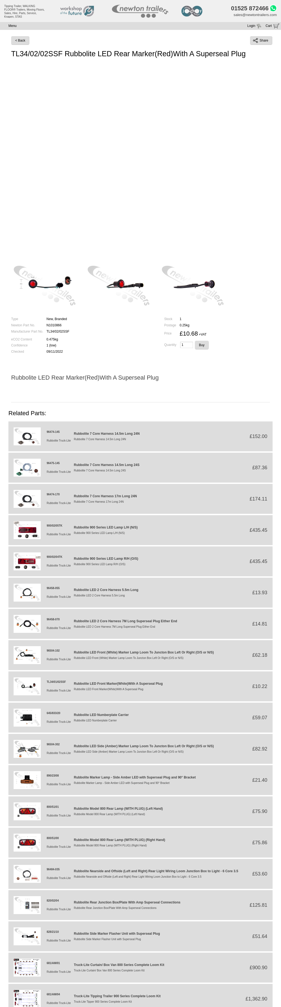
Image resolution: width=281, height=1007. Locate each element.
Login (251, 27)
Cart (269, 27)
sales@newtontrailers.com (254, 15)
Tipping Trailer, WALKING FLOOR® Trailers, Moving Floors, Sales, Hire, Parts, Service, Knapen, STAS (24, 11)
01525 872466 (248, 8)
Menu (12, 27)
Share (260, 41)
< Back (20, 41)
